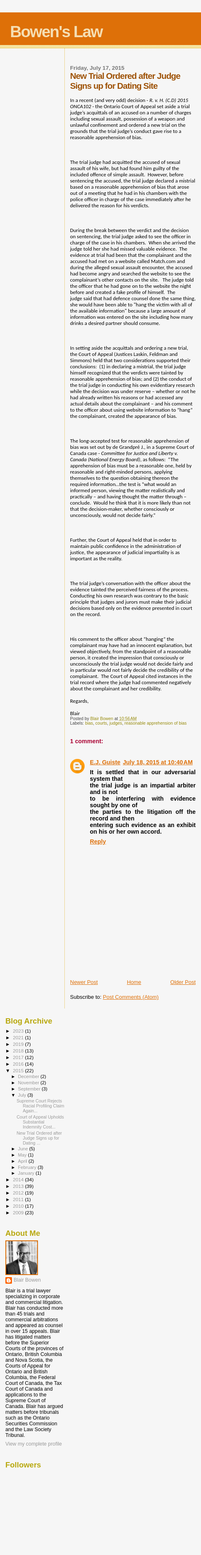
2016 (19, 1064)
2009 (19, 1212)
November (29, 1082)
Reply (98, 841)
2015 (19, 1070)
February (28, 1167)
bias (89, 723)
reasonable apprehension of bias (155, 723)
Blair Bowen (27, 1280)
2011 (19, 1199)
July (23, 1095)
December (29, 1076)
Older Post (183, 982)
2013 (19, 1186)
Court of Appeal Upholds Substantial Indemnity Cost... (40, 1121)
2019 (19, 1044)
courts (101, 723)
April (23, 1161)
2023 (19, 1031)
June (23, 1148)
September (30, 1088)
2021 (19, 1037)
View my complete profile (33, 1444)
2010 (19, 1206)
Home (134, 982)
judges (115, 723)
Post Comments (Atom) (130, 997)
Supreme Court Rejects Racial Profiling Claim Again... (40, 1105)
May (23, 1154)
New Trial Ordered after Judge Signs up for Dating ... (39, 1138)
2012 (19, 1192)
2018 (19, 1050)
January (27, 1173)
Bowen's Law (56, 31)
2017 (19, 1057)
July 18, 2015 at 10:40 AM (158, 762)
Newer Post (84, 982)
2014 (19, 1179)
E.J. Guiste (105, 762)
